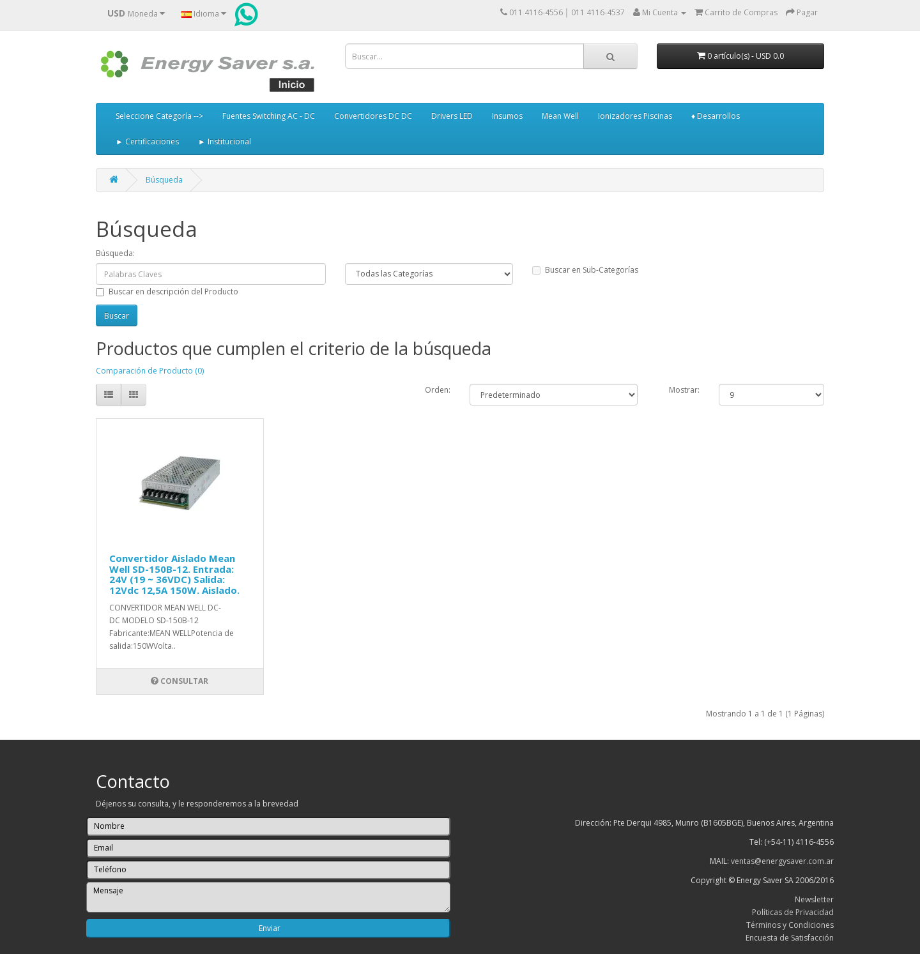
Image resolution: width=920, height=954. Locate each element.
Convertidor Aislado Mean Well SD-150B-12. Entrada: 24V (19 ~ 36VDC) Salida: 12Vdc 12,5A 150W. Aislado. (174, 574)
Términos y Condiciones (790, 925)
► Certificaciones (147, 141)
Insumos (507, 115)
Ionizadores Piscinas (635, 115)
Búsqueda (164, 179)
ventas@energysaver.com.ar (782, 861)
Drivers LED (452, 115)
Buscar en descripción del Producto (167, 291)
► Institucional (224, 141)
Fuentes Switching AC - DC (268, 115)
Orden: (437, 389)
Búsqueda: (115, 253)
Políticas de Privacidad (793, 912)
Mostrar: (684, 389)
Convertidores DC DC (373, 115)
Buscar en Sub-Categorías (585, 269)
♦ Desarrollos (715, 115)
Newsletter (814, 899)
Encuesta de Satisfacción (790, 937)
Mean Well (560, 115)
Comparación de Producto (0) (150, 370)
